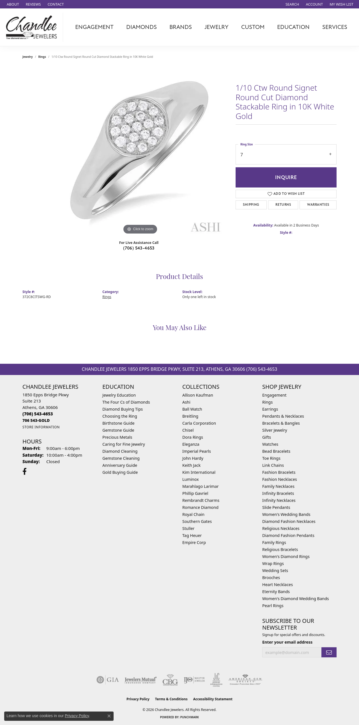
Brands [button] (180, 27)
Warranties (318, 205)
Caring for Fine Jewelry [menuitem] (123, 444)
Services (334, 27)
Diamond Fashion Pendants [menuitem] (288, 535)
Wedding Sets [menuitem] (275, 570)
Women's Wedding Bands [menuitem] (286, 514)
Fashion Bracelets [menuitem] (278, 472)
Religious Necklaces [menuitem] (281, 528)
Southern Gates (197, 521)
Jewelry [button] (216, 27)
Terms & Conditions (171, 699)
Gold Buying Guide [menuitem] (120, 472)
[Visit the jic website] (216, 680)
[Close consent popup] (109, 716)
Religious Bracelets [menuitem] (280, 549)
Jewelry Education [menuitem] (119, 395)
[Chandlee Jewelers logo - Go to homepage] (33, 27)
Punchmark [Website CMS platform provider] (189, 717)
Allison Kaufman (197, 395)
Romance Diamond (200, 507)
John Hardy (192, 458)
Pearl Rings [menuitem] (273, 605)
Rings (42, 57)
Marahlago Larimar (200, 486)
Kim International (198, 472)
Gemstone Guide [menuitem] (118, 430)
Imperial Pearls (196, 451)
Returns (283, 205)
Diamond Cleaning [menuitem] (119, 451)
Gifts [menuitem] (266, 437)
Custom (252, 27)
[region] (140, 151)
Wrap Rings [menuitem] (273, 563)
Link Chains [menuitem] (273, 465)
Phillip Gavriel (195, 493)
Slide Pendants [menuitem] (276, 507)
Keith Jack (191, 465)
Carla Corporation (199, 423)
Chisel (188, 430)
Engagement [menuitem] (274, 395)
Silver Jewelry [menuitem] (274, 430)
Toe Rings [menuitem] (271, 458)
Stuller (188, 528)
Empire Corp (194, 542)
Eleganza (190, 444)
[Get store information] (41, 427)
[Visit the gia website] (107, 680)
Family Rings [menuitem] (274, 542)
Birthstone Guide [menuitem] (118, 423)
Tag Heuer (192, 535)
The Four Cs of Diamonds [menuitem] (126, 402)
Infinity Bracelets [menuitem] (278, 493)
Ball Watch (192, 409)
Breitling (190, 416)
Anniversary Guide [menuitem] (119, 465)
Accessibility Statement (213, 699)
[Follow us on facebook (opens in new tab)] (24, 471)
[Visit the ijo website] (194, 680)
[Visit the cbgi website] (170, 680)
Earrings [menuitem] (270, 409)
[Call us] (36, 420)
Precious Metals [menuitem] (117, 437)
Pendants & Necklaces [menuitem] (283, 416)
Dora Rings (192, 437)
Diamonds (141, 27)
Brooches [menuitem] (271, 577)
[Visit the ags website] (245, 680)
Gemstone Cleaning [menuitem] (121, 458)
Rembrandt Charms (200, 500)
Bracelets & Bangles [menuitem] (281, 423)
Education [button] (293, 27)
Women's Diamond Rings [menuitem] (286, 556)
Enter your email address (287, 642)
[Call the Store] (37, 414)
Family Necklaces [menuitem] (278, 486)
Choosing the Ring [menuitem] (119, 416)
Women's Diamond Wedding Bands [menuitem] (295, 598)
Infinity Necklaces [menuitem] (279, 500)
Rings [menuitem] (267, 402)
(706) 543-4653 (139, 248)
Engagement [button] (94, 27)
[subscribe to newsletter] (329, 652)
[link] (12, 4)
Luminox (190, 479)
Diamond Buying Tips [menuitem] (122, 409)
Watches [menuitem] (270, 444)
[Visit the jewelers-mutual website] (141, 680)
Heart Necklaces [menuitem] (277, 584)
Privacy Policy (137, 699)
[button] (291, 4)
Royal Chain (193, 514)
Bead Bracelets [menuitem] (276, 451)
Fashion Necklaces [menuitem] (279, 479)
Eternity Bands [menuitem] (276, 591)
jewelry (27, 57)
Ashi (186, 402)
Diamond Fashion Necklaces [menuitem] (289, 521)
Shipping (251, 205)
